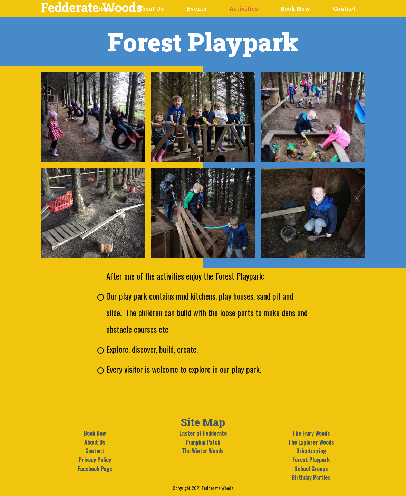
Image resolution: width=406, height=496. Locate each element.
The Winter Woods (203, 451)
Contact (94, 451)
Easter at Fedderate (203, 433)
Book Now (95, 433)
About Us (94, 442)
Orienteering (311, 451)
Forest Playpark (311, 460)
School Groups (311, 469)
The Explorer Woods (311, 442)
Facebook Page (95, 469)
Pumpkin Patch (203, 442)
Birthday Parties (311, 477)
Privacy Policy (95, 460)
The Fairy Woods (311, 433)
